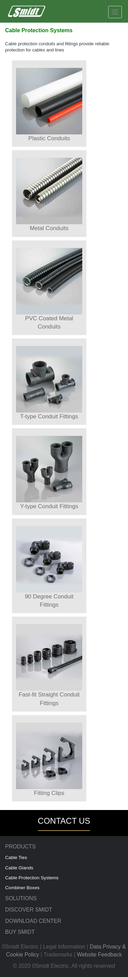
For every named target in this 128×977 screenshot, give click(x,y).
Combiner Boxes (22, 887)
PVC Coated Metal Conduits (49, 289)
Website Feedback (99, 954)
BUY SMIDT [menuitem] (20, 932)
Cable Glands (19, 867)
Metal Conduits (49, 194)
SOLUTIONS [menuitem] (21, 898)
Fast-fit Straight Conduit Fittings (49, 665)
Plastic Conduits (49, 105)
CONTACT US (64, 820)
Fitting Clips (49, 759)
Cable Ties (16, 857)
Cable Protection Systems (31, 877)
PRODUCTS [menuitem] (20, 846)
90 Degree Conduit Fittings (49, 567)
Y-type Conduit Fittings (49, 473)
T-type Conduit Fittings (49, 383)
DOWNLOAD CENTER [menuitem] (33, 921)
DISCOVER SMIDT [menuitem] (28, 910)
